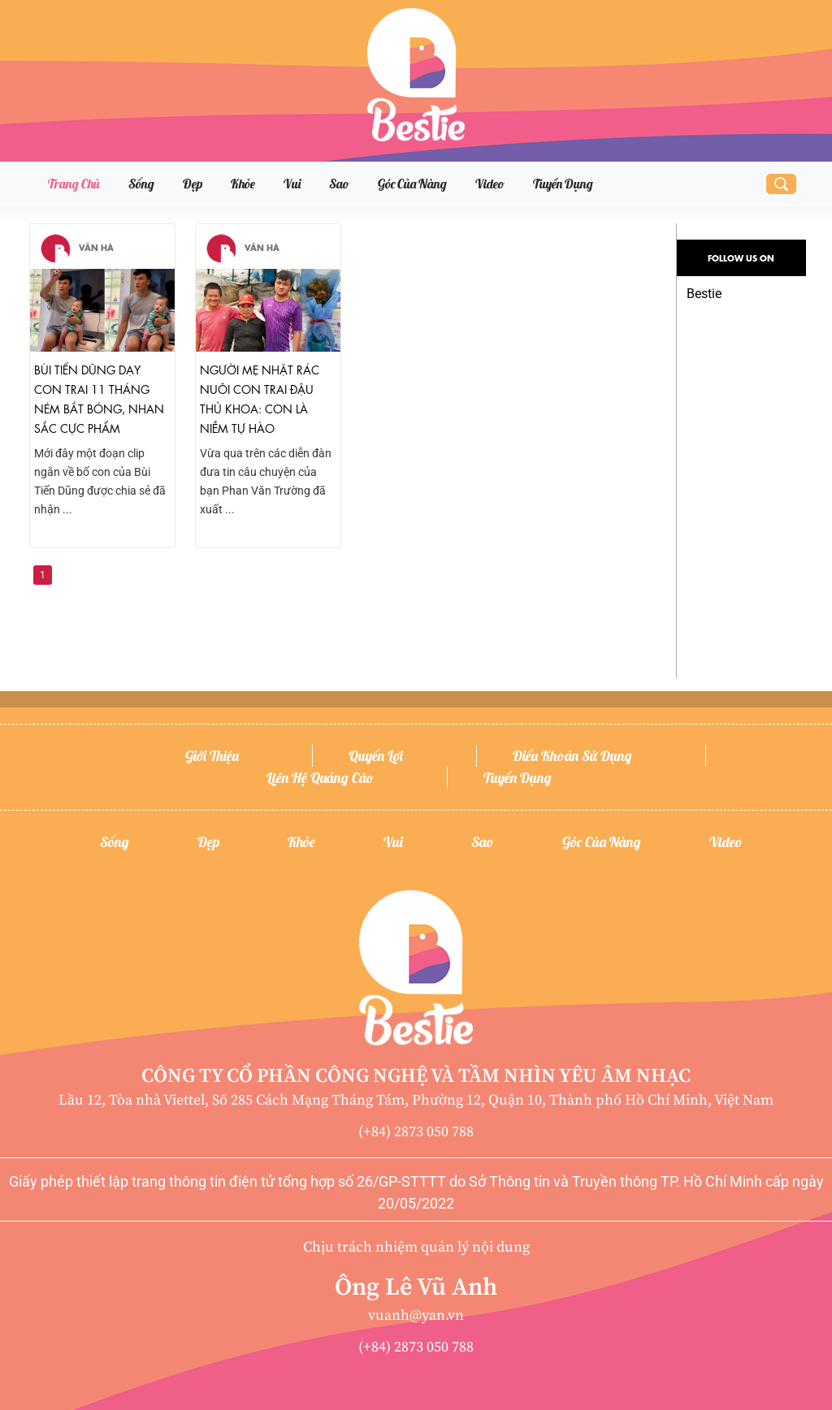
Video (490, 183)
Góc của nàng (412, 183)
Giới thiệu (212, 755)
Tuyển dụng (563, 183)
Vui (292, 183)
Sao (339, 183)
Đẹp (192, 183)
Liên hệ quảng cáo (320, 777)
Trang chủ (74, 183)
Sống (141, 183)
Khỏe (243, 183)
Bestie (704, 293)
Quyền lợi (376, 755)
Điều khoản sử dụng (572, 755)
